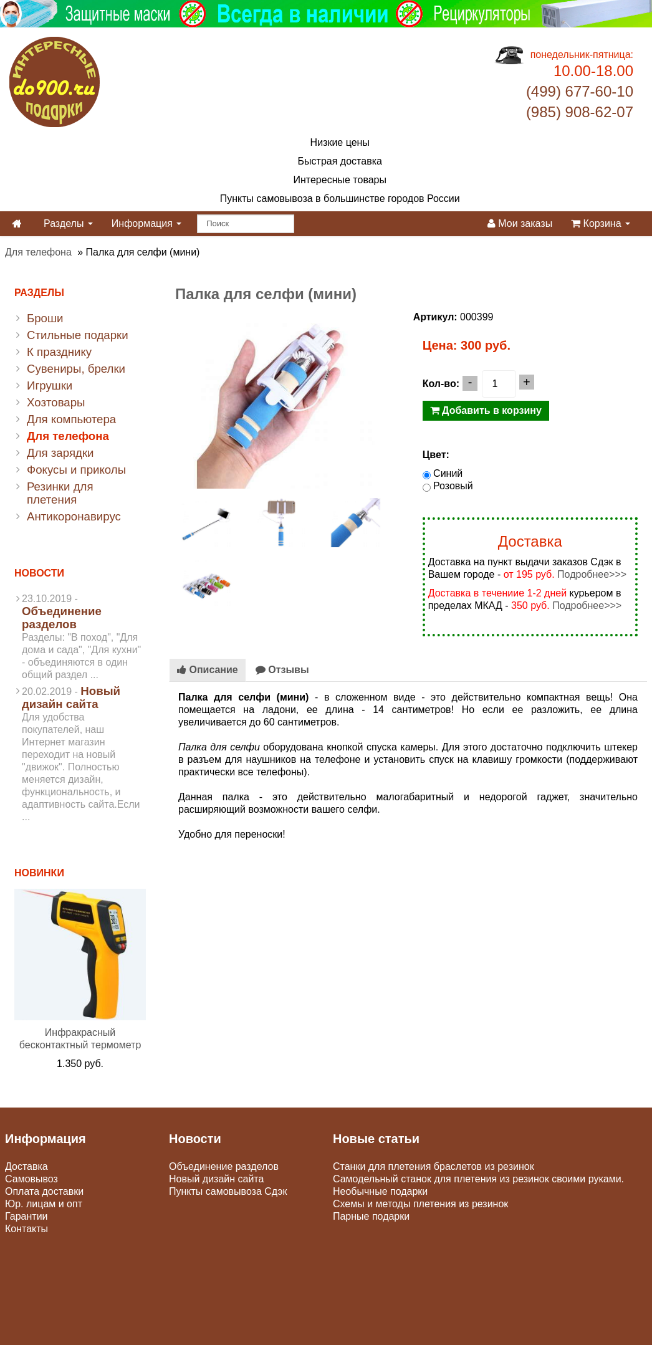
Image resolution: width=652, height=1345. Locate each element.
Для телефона (38, 252)
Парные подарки (371, 1216)
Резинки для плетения (60, 493)
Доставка (26, 1166)
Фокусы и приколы (76, 469)
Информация (146, 223)
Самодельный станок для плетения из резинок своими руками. (478, 1179)
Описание (207, 669)
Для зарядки (60, 452)
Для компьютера (71, 419)
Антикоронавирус (74, 516)
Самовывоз (31, 1179)
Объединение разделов (62, 618)
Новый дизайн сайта (71, 697)
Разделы (68, 223)
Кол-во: (441, 383)
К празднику (59, 351)
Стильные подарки (77, 335)
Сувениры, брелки (76, 368)
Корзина (600, 223)
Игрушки (49, 385)
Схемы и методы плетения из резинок (420, 1204)
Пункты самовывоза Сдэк (228, 1191)
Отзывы (282, 669)
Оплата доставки (44, 1191)
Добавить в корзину (486, 410)
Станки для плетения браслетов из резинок (433, 1166)
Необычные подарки (380, 1191)
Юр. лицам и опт (43, 1204)
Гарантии (26, 1216)
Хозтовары (56, 402)
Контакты (26, 1228)
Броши (45, 318)
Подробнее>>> (591, 574)
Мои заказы (519, 223)
